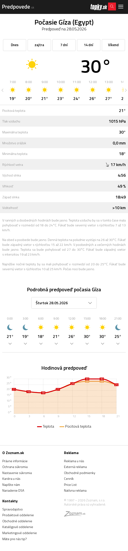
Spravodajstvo (12, 509)
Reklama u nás (74, 460)
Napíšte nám (11, 484)
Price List (70, 484)
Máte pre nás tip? (14, 538)
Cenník (69, 478)
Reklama (71, 452)
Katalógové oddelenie (17, 526)
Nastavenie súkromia (17, 472)
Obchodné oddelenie (17, 521)
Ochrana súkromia (15, 466)
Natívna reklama (75, 490)
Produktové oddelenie (18, 515)
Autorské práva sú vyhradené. (85, 504)
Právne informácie (15, 460)
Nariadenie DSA (13, 490)
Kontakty (10, 501)
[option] (13, 90)
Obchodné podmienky (79, 472)
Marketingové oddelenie (19, 532)
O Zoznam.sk (13, 452)
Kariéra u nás (11, 478)
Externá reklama (75, 466)
